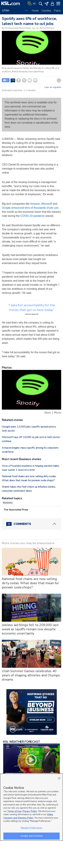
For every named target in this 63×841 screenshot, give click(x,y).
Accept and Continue (31, 835)
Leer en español (53, 87)
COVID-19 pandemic (32, 215)
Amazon (35, 203)
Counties (46, 10)
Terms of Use (14, 811)
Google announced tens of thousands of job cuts (30, 207)
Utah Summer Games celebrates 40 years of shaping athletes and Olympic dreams (31, 675)
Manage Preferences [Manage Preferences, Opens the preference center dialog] (31, 827)
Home (35, 10)
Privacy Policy (30, 811)
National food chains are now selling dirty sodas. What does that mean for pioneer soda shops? (30, 583)
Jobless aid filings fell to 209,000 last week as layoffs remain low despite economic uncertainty (30, 629)
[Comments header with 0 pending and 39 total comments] (31, 524)
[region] (31, 807)
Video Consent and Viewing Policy (28, 816)
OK (59, 778)
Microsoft (46, 203)
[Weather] (31, 3)
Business (7, 502)
